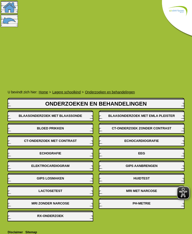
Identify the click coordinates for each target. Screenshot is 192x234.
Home (43, 92)
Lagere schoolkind (66, 92)
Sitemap (31, 232)
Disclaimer (15, 232)
